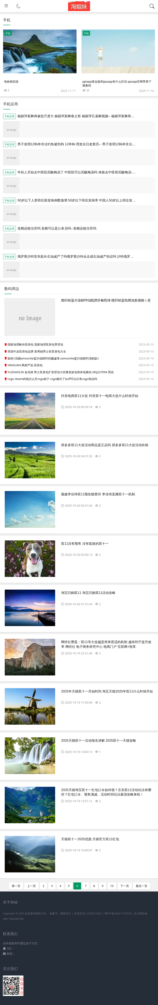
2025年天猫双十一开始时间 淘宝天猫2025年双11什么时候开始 (107, 691)
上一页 (31, 886)
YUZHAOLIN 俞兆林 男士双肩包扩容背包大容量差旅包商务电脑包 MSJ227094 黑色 (61, 372)
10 (112, 886)
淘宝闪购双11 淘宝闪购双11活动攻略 (88, 593)
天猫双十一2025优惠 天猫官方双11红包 (90, 839)
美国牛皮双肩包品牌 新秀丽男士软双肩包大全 (37, 351)
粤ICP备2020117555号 (118, 913)
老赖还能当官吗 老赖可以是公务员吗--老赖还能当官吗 (56, 228)
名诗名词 (79, 913)
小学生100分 (94, 913)
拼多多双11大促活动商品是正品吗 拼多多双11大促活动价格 (104, 445)
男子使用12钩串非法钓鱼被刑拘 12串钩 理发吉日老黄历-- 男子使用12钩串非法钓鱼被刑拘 (83, 144)
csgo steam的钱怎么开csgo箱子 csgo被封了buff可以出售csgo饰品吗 (52, 379)
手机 (8, 33)
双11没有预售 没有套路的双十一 (84, 543)
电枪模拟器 (11, 81)
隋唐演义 (65, 913)
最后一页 (141, 886)
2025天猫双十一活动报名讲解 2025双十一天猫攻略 (98, 740)
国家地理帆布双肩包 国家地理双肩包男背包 (35, 344)
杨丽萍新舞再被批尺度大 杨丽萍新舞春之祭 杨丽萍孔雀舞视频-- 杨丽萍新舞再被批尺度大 (82, 116)
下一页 (124, 886)
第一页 (16, 886)
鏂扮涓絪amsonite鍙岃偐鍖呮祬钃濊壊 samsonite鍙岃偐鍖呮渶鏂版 (53, 358)
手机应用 (9, 116)
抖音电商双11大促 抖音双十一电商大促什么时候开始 (99, 396)
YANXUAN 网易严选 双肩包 (25, 365)
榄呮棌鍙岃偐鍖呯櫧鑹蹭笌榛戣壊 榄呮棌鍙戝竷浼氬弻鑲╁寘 (106, 300)
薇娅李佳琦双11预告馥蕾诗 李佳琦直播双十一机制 (98, 494)
